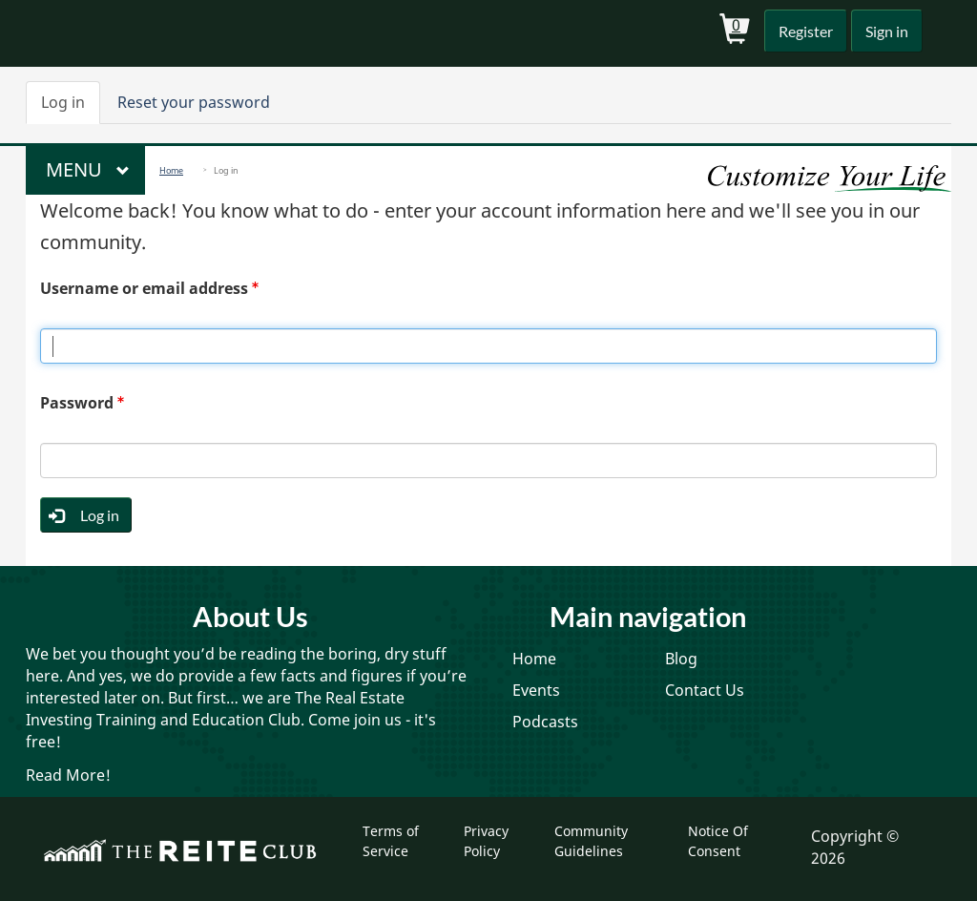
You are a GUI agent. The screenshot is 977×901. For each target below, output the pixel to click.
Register (801, 31)
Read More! (68, 775)
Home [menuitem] (534, 658)
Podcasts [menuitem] (545, 721)
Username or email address (144, 288)
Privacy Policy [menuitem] (486, 840)
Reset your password (193, 102)
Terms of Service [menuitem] (391, 840)
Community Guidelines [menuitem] (591, 840)
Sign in (885, 31)
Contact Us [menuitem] (704, 690)
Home (171, 170)
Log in (70, 108)
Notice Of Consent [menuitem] (718, 840)
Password (77, 402)
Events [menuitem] (536, 690)
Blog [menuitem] (681, 658)
